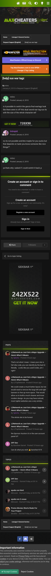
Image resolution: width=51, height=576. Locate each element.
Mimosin (14, 493)
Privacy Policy (23, 556)
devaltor (14, 514)
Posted (19, 100)
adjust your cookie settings (10, 562)
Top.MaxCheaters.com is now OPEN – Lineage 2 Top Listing (25, 69)
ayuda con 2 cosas (18, 499)
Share (12, 245)
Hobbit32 (14, 481)
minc (7, 86)
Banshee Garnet (19, 445)
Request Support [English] (27, 88)
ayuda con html (17, 490)
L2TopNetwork (19, 383)
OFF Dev (14, 443)
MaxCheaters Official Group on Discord (25, 60)
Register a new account (25, 212)
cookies (3, 559)
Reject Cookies (27, 572)
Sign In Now (25, 229)
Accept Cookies (9, 572)
